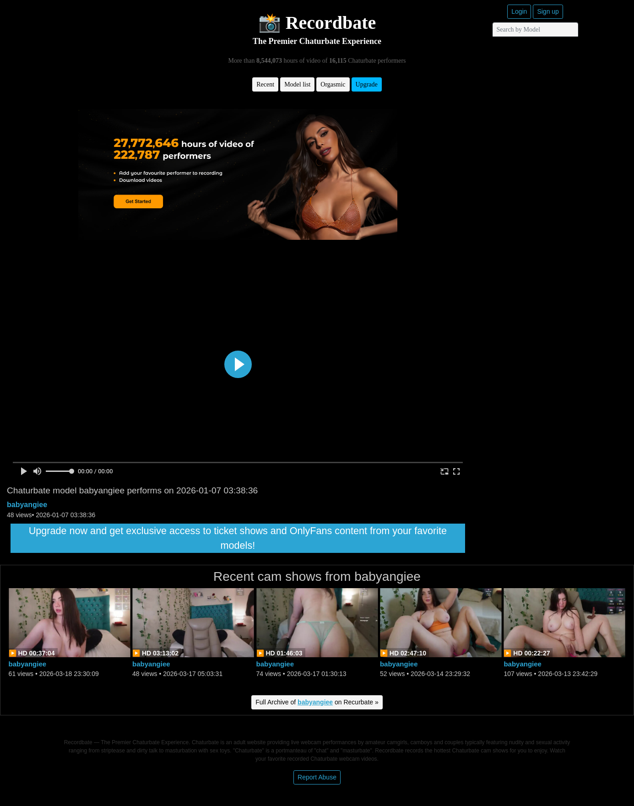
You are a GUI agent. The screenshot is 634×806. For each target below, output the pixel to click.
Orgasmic (332, 84)
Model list (297, 84)
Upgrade (367, 84)
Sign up (547, 11)
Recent (265, 84)
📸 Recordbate (317, 22)
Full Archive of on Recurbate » (316, 702)
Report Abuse (317, 777)
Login (519, 11)
